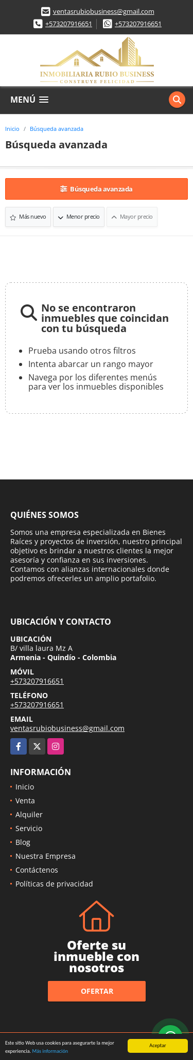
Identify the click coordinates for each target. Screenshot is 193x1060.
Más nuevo (28, 216)
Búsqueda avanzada (56, 128)
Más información (50, 1051)
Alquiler (29, 814)
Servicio (28, 828)
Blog (22, 842)
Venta (25, 800)
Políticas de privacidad (54, 884)
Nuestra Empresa (45, 856)
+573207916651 (68, 23)
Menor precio (79, 216)
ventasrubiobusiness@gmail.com (103, 11)
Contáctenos (36, 870)
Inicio (12, 128)
